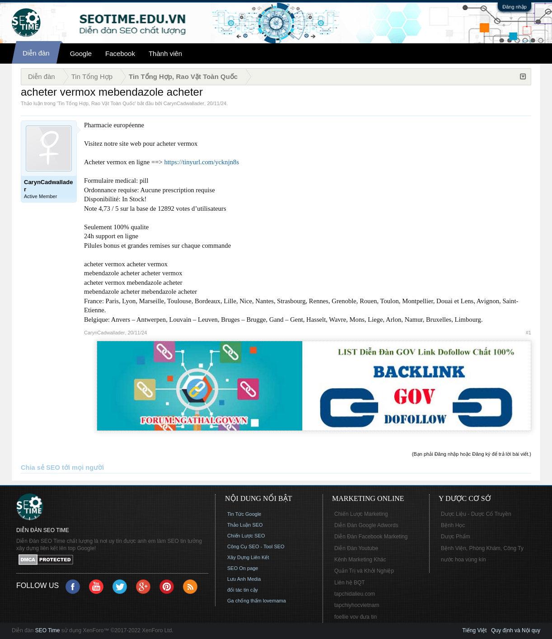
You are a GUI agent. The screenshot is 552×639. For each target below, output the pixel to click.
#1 (528, 332)
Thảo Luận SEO (245, 525)
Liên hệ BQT (349, 582)
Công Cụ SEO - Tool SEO (256, 546)
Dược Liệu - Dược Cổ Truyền (476, 514)
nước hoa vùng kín (463, 559)
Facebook (120, 53)
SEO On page (242, 568)
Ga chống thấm (244, 600)
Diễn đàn (36, 53)
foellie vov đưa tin (355, 617)
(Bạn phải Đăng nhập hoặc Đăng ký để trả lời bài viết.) (471, 454)
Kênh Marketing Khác (360, 559)
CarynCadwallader (184, 103)
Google (81, 53)
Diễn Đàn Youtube (356, 548)
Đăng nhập (514, 6)
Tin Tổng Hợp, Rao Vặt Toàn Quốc (96, 103)
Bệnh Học (453, 525)
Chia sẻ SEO (40, 467)
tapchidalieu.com (354, 594)
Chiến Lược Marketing (361, 514)
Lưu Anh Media (244, 579)
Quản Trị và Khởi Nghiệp (364, 571)
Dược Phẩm (455, 536)
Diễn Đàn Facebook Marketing (370, 536)
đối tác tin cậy (242, 590)
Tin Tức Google (244, 514)
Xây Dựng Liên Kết (248, 557)
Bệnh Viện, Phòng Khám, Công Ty (482, 548)
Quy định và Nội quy (515, 630)
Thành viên (165, 53)
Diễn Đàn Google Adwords (366, 525)
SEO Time (47, 630)
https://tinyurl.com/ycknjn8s (201, 162)
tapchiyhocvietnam (356, 605)
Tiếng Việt (474, 630)
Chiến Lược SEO (246, 535)
